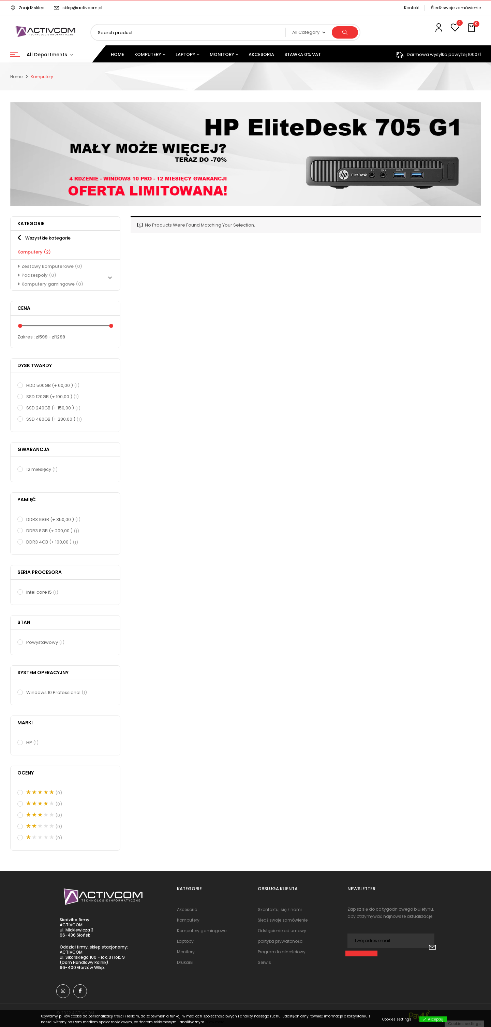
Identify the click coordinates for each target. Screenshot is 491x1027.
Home (16, 76)
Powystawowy (45, 642)
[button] (472, 28)
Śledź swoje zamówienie (456, 8)
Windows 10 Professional (57, 692)
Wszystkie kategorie (48, 238)
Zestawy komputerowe (51, 266)
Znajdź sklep (27, 8)
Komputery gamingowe (52, 284)
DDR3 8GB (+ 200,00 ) (53, 531)
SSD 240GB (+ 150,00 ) (53, 408)
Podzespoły (38, 275)
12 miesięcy (42, 469)
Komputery (34, 252)
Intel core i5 (42, 592)
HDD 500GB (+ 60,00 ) (53, 385)
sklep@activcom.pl (82, 8)
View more (215, 1022)
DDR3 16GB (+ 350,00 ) (53, 519)
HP (32, 743)
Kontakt (412, 8)
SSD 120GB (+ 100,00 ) (52, 397)
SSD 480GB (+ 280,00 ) (54, 419)
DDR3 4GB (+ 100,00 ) (52, 542)
